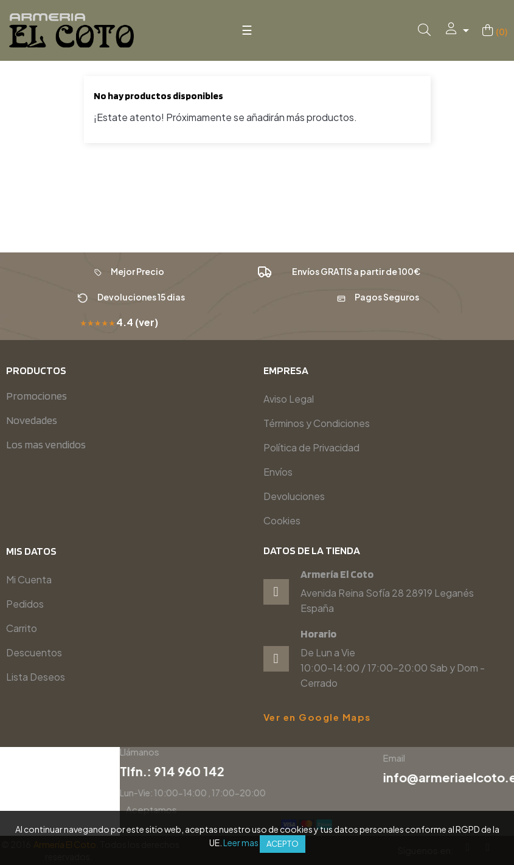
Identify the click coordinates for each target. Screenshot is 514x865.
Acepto (282, 844)
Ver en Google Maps (317, 717)
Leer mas (241, 842)
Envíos (278, 471)
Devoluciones (294, 496)
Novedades (31, 420)
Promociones (36, 395)
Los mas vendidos (46, 444)
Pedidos (25, 603)
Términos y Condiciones (316, 423)
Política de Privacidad (311, 447)
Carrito (21, 628)
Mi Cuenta (29, 579)
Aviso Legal (288, 398)
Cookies (281, 520)
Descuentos (34, 652)
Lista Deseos (35, 676)
